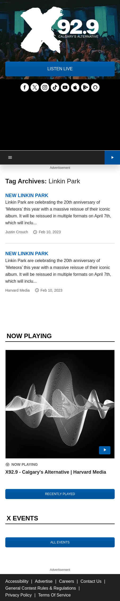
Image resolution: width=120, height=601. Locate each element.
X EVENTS (22, 518)
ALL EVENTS (60, 542)
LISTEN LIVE (59, 69)
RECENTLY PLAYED (60, 494)
